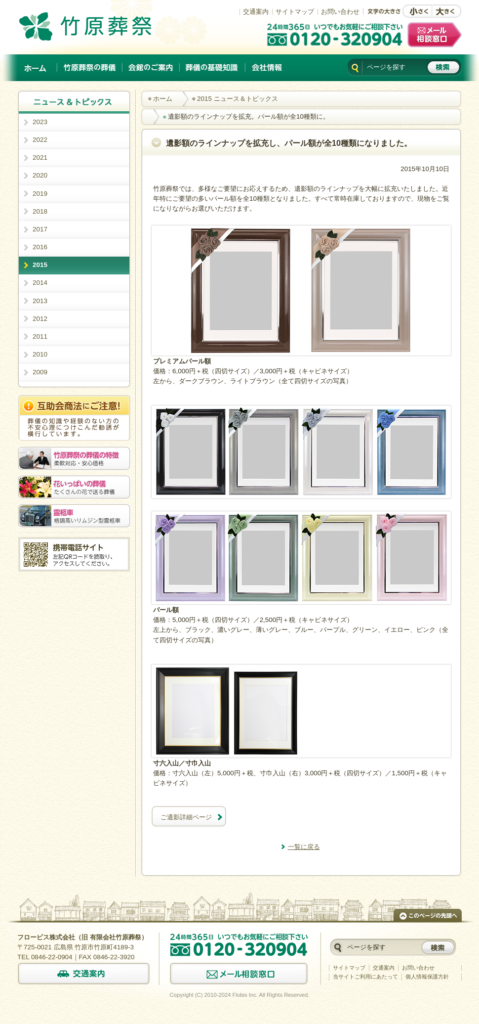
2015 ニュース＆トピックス (237, 98)
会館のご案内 (151, 67)
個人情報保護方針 (427, 976)
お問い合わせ (340, 11)
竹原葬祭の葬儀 (89, 67)
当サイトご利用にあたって (365, 976)
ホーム (36, 67)
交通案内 (256, 11)
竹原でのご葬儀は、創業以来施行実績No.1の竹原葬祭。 (99, 26)
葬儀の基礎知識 (212, 67)
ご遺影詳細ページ (186, 817)
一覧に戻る (304, 846)
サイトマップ (295, 11)
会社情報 (266, 67)
